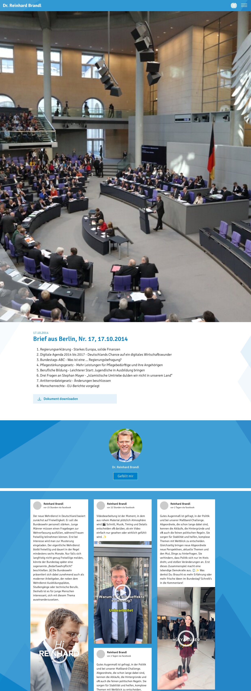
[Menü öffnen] (244, 5)
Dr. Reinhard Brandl (125, 467)
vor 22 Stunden (114, 507)
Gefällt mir (125, 476)
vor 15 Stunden (51, 507)
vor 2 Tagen (176, 507)
